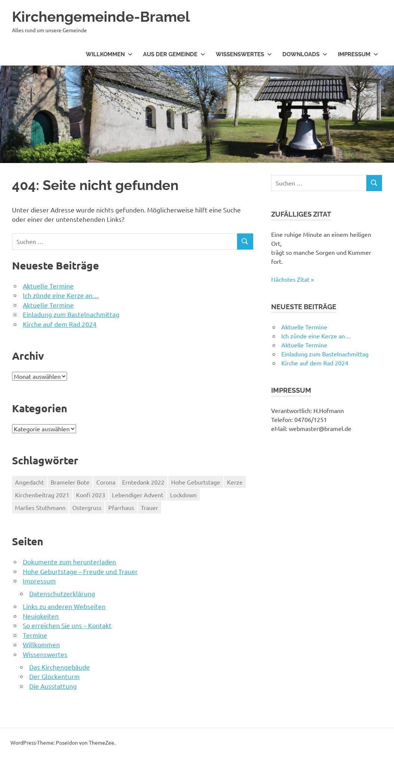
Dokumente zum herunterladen (69, 562)
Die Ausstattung (53, 686)
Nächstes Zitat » (292, 279)
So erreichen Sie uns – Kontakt (67, 625)
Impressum (358, 54)
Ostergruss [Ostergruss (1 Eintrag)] (86, 507)
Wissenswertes (244, 54)
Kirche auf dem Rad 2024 (60, 324)
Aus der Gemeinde (174, 54)
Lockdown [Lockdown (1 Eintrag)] (183, 494)
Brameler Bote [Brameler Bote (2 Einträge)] (70, 482)
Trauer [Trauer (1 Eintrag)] (149, 507)
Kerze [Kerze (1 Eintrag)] (235, 482)
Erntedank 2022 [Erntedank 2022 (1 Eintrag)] (143, 482)
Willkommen (109, 54)
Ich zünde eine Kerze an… (61, 295)
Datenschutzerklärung (62, 593)
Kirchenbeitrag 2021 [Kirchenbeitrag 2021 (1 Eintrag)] (42, 494)
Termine (35, 635)
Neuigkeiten (41, 616)
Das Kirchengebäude (59, 667)
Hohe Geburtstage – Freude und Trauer (80, 571)
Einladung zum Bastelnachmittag (71, 314)
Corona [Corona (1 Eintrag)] (105, 482)
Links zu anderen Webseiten (64, 606)
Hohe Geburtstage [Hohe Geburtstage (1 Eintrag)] (195, 482)
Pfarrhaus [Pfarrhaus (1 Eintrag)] (121, 507)
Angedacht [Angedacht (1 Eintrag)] (29, 482)
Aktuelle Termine (48, 286)
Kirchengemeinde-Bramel (101, 16)
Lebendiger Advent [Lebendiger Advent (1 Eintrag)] (137, 494)
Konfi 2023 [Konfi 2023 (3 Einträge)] (90, 494)
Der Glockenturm (54, 676)
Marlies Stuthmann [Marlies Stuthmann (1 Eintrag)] (40, 507)
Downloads (304, 54)
